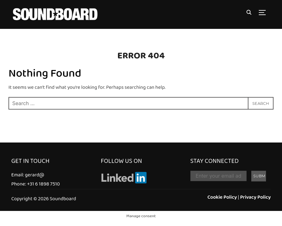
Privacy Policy (255, 198)
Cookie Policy (222, 198)
